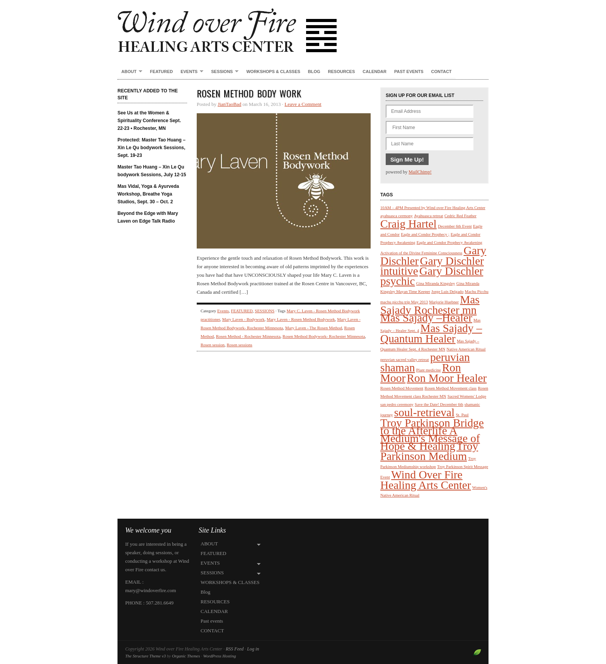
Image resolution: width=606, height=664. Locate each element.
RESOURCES (341, 71)
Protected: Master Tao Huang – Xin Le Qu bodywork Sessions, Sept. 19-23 (151, 147)
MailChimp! (420, 172)
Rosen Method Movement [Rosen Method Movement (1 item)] (401, 388)
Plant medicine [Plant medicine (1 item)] (428, 370)
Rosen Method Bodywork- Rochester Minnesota (324, 336)
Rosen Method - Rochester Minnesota (248, 336)
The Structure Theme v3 (145, 656)
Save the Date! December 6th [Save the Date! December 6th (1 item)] (439, 404)
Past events (409, 71)
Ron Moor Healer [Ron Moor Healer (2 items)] (447, 378)
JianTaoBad (229, 104)
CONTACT (441, 71)
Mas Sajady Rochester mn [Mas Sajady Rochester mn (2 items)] (430, 304)
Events (223, 310)
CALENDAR (374, 71)
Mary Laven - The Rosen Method (313, 327)
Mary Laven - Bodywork (243, 319)
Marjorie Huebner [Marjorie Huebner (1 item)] (444, 302)
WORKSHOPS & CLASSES (273, 71)
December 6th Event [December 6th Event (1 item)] (455, 226)
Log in (253, 649)
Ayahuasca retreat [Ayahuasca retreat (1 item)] (428, 216)
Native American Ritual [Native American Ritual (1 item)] (465, 349)
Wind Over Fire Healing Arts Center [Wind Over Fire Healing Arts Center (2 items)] (425, 479)
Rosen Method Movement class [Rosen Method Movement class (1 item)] (451, 388)
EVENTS (190, 72)
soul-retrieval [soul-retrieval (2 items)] (424, 412)
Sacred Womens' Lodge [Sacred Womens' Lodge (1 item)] (467, 396)
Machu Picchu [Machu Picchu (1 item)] (477, 291)
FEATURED (161, 71)
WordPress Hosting (219, 656)
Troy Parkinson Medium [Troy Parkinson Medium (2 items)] (429, 451)
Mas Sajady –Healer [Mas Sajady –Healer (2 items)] (426, 318)
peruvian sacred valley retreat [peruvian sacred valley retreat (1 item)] (404, 360)
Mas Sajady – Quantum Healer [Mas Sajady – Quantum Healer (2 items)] (431, 333)
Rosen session (213, 344)
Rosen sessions (239, 344)
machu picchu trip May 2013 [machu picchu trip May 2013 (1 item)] (404, 302)
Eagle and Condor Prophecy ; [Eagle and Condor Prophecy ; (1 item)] (425, 234)
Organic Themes (186, 656)
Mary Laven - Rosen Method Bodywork (301, 319)
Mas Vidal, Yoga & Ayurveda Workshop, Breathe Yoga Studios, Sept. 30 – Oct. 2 (148, 194)
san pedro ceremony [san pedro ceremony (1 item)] (397, 404)
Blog (314, 71)
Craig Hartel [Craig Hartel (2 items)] (408, 224)
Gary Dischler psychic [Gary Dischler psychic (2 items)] (431, 276)
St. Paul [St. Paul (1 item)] (462, 415)
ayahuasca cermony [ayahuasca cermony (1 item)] (396, 216)
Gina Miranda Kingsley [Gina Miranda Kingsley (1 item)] (435, 283)
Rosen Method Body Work (249, 93)
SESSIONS (222, 72)
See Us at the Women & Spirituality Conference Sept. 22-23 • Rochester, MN (149, 120)
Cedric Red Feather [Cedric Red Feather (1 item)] (460, 216)
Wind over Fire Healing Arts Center (303, 27)
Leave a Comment (302, 104)
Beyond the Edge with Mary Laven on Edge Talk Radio (147, 217)
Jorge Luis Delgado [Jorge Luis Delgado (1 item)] (447, 291)
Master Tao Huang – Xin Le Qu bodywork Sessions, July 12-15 (151, 170)
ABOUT (129, 72)
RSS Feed (234, 649)
